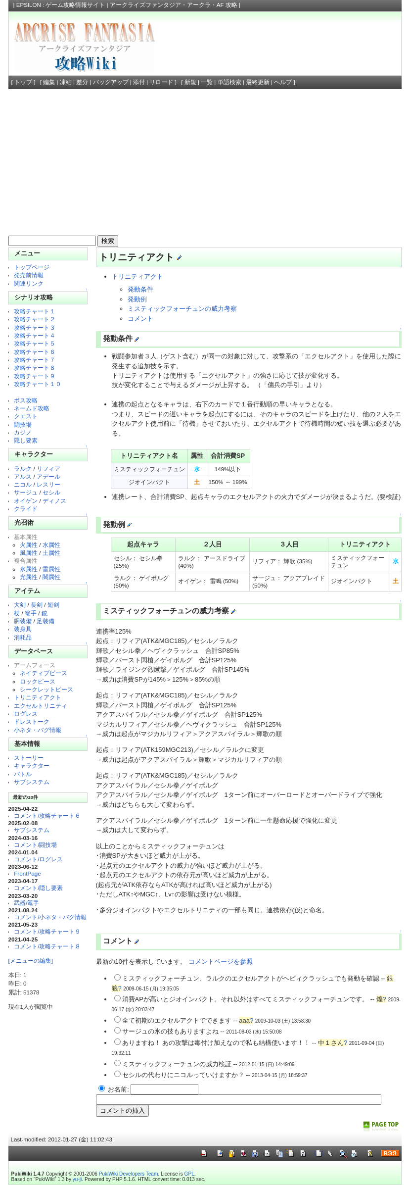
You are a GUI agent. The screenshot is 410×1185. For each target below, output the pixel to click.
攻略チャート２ (34, 319)
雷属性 (51, 569)
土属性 (51, 552)
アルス (23, 476)
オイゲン (26, 500)
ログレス (26, 713)
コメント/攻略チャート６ (47, 815)
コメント (140, 318)
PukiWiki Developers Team (128, 1174)
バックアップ (111, 82)
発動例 (137, 299)
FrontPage (27, 873)
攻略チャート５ (34, 343)
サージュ (26, 492)
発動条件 (140, 289)
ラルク (23, 468)
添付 (139, 82)
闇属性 (51, 577)
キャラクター (31, 765)
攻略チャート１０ (37, 384)
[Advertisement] (205, 163)
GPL (189, 1174)
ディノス (54, 500)
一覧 (207, 82)
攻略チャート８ (34, 367)
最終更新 (258, 82)
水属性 (51, 545)
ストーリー (29, 757)
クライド (26, 508)
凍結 (66, 82)
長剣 (37, 604)
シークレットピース (46, 689)
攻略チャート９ (34, 376)
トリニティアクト (37, 697)
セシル (51, 492)
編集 (49, 82)
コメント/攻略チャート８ (47, 946)
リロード (161, 82)
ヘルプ (283, 82)
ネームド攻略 (31, 408)
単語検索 (229, 82)
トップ (23, 82)
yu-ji (77, 1179)
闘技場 (23, 424)
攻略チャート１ (34, 311)
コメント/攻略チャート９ (47, 931)
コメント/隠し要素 (38, 888)
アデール (48, 476)
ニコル (23, 484)
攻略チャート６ (34, 351)
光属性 (29, 577)
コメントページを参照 (220, 961)
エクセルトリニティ (40, 705)
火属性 (29, 545)
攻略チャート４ (34, 335)
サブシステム (31, 782)
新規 (190, 82)
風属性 (29, 552)
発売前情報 (29, 275)
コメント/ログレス (38, 859)
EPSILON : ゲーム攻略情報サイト (60, 5)
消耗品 (23, 637)
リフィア (48, 468)
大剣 (20, 604)
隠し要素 (26, 440)
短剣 (53, 604)
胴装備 (23, 621)
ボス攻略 (26, 400)
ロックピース (37, 681)
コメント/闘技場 (35, 844)
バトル (23, 774)
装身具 (23, 629)
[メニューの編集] (30, 960)
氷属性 (29, 569)
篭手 (31, 613)
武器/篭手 (26, 902)
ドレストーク (31, 721)
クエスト (26, 416)
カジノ (23, 432)
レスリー (48, 484)
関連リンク (29, 283)
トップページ (31, 267)
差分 (82, 82)
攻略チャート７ (34, 359)
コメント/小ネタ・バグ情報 (50, 917)
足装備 (45, 621)
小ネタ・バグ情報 (37, 730)
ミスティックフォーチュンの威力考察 (182, 308)
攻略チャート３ (34, 327)
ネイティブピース (43, 673)
